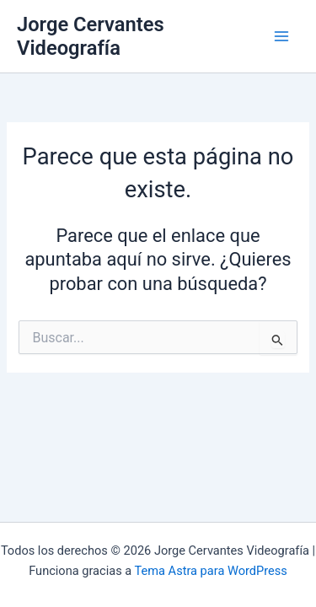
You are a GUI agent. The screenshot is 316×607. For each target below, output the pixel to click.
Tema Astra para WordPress (211, 570)
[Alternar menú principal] (281, 36)
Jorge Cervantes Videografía (90, 36)
